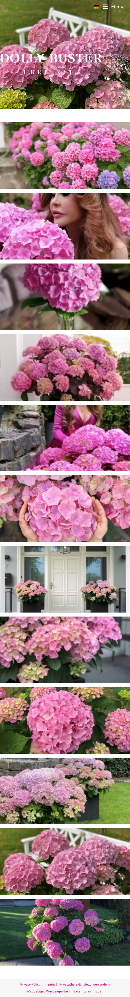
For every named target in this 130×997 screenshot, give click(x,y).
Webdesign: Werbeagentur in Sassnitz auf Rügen (64, 992)
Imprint (49, 984)
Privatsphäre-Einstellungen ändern (84, 984)
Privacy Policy (30, 984)
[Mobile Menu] (111, 6)
